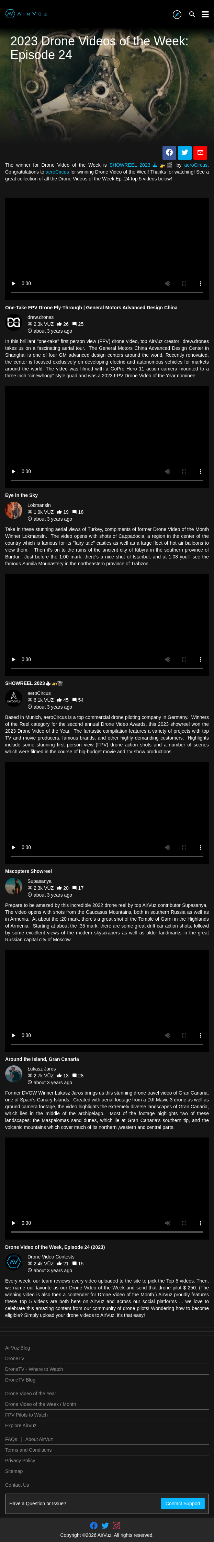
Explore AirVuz (20, 1425)
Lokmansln (39, 505)
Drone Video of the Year (30, 1393)
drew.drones (40, 317)
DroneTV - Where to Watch (34, 1369)
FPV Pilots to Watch (26, 1415)
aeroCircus (195, 165)
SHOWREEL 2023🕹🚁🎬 (143, 165)
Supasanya (39, 881)
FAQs (11, 1439)
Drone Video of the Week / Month (40, 1404)
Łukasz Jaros (41, 1069)
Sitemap (14, 1471)
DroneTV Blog (20, 1380)
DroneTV (14, 1358)
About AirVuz (39, 1439)
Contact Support (183, 1503)
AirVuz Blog (17, 1348)
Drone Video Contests (51, 1257)
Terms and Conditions (28, 1450)
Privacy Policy (20, 1460)
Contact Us (17, 1485)
